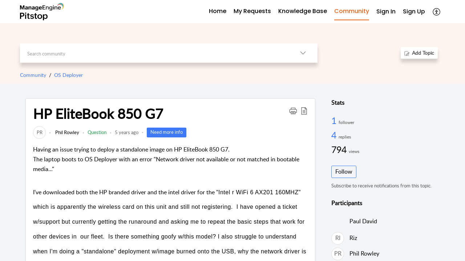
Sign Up (414, 11)
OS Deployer (68, 74)
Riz (353, 238)
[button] (437, 11)
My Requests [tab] (252, 11)
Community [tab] (351, 11)
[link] (39, 132)
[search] (154, 53)
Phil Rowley (66, 132)
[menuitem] (386, 11)
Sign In (386, 11)
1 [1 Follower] (335, 120)
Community (33, 74)
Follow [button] (343, 171)
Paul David (363, 221)
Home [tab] (217, 11)
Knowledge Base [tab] (302, 11)
